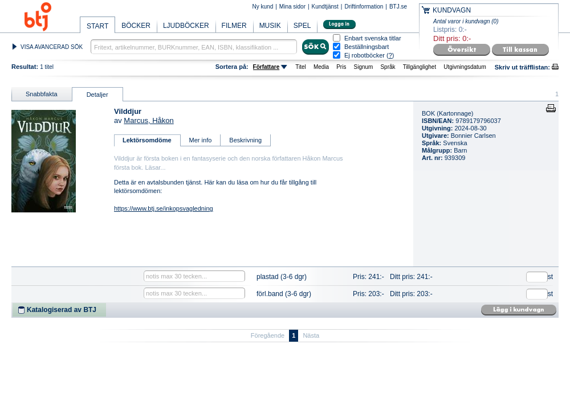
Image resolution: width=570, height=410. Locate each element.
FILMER (234, 26)
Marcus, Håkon (148, 120)
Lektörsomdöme (147, 140)
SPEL (302, 26)
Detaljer (97, 94)
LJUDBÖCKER (186, 26)
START (97, 26)
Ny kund (263, 6)
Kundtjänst (325, 6)
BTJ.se (398, 6)
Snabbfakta (42, 94)
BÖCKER (135, 26)
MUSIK (270, 26)
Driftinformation (363, 6)
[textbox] (194, 46)
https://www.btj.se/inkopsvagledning (163, 208)
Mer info (200, 140)
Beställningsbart (366, 47)
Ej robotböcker (364, 55)
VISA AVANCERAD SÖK (52, 47)
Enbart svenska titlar (372, 38)
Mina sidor (292, 6)
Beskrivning (245, 140)
